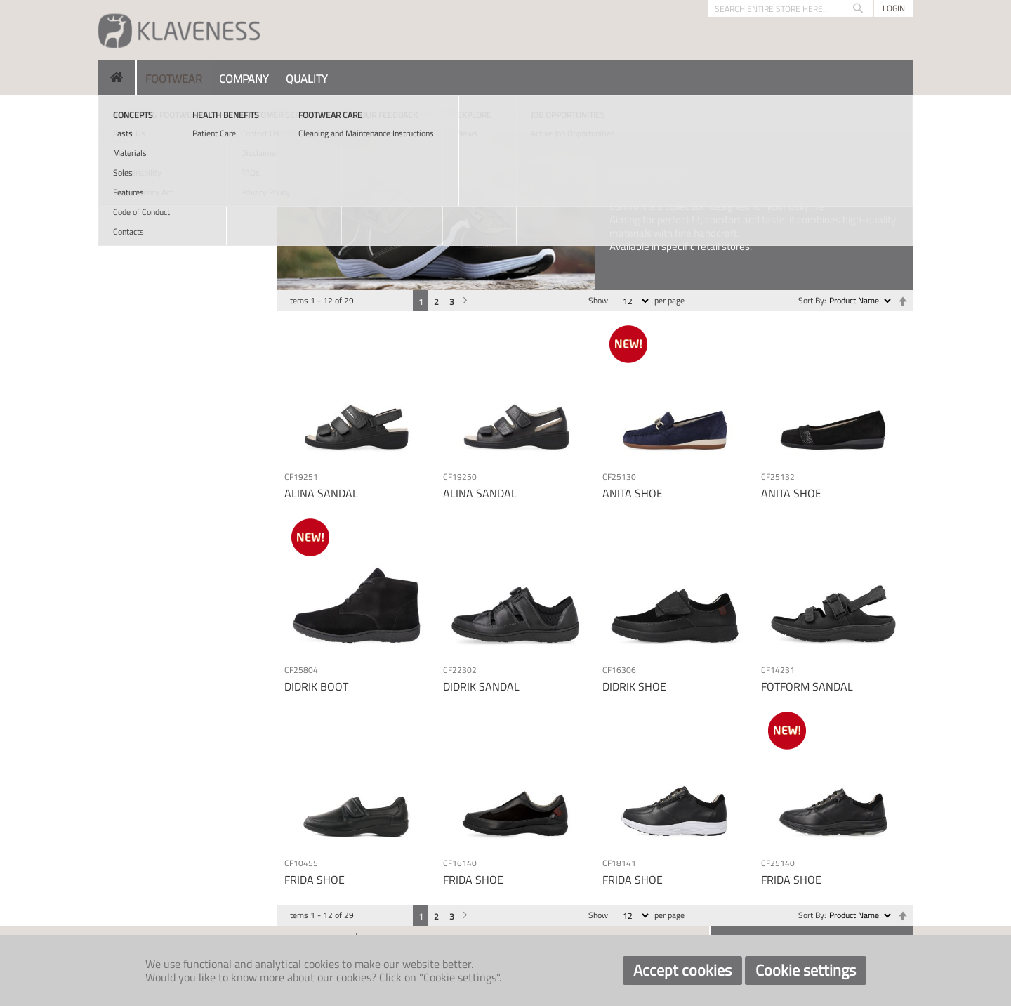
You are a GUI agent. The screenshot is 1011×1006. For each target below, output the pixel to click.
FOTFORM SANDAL (807, 686)
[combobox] (790, 8)
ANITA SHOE (632, 493)
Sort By (811, 300)
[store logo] (179, 30)
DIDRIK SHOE (634, 686)
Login (894, 8)
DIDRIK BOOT (316, 686)
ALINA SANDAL (321, 493)
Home (109, 112)
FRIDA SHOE (314, 879)
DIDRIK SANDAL (481, 686)
